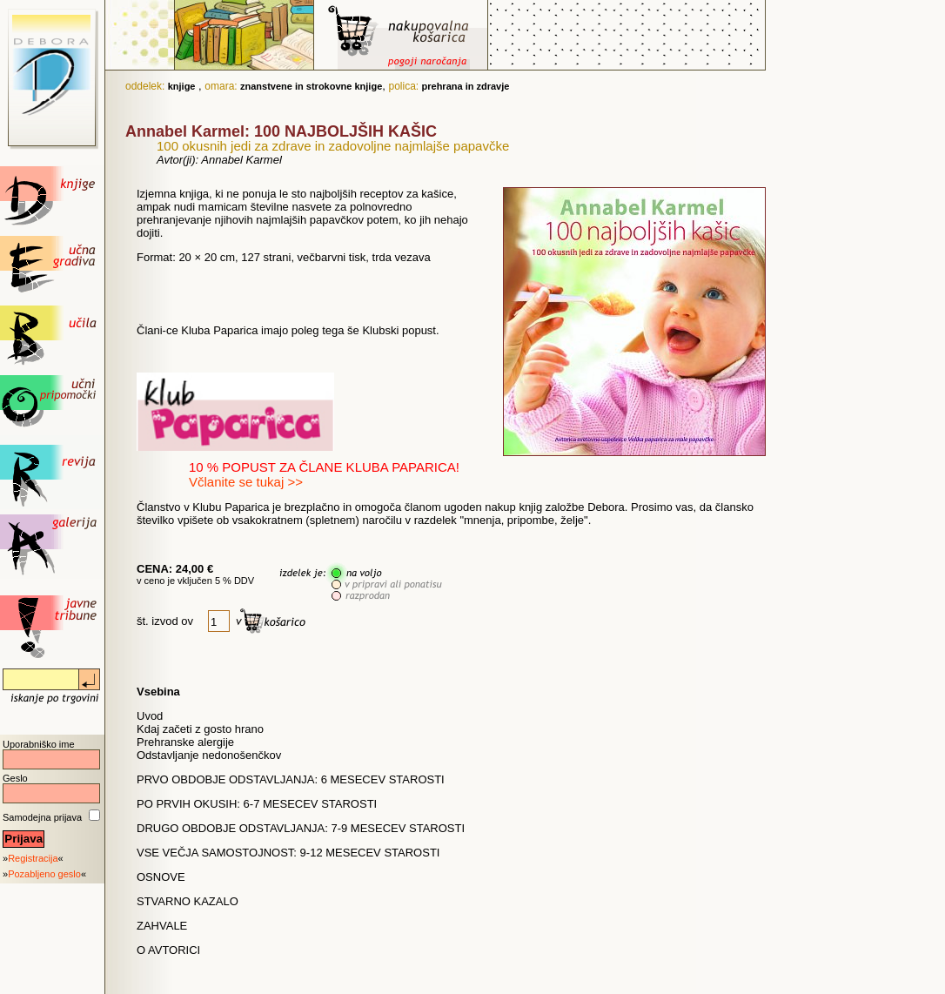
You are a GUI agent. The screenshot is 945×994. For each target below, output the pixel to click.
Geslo (15, 778)
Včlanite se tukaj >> (246, 481)
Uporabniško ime (39, 744)
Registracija (32, 858)
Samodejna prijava (42, 817)
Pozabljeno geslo (44, 874)
